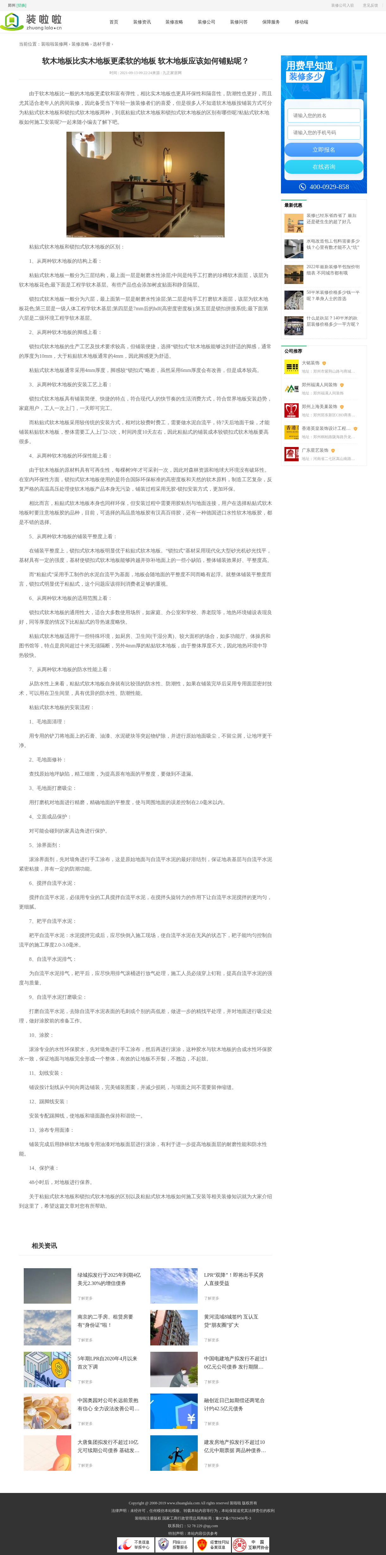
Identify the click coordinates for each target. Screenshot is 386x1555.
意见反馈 (370, 5)
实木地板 (66, 1220)
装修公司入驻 (342, 5)
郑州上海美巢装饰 (319, 406)
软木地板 (50, 1220)
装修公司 (206, 21)
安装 (87, 1220)
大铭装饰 (311, 363)
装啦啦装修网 (54, 44)
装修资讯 (142, 21)
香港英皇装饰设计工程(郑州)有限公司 (329, 428)
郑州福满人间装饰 (319, 384)
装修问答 (239, 21)
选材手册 (101, 44)
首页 (113, 21)
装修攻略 (174, 21)
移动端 (301, 22)
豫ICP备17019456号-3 (233, 1518)
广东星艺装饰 (315, 450)
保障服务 (271, 21)
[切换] (21, 5)
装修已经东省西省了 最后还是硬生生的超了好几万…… (332, 221)
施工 (79, 1220)
